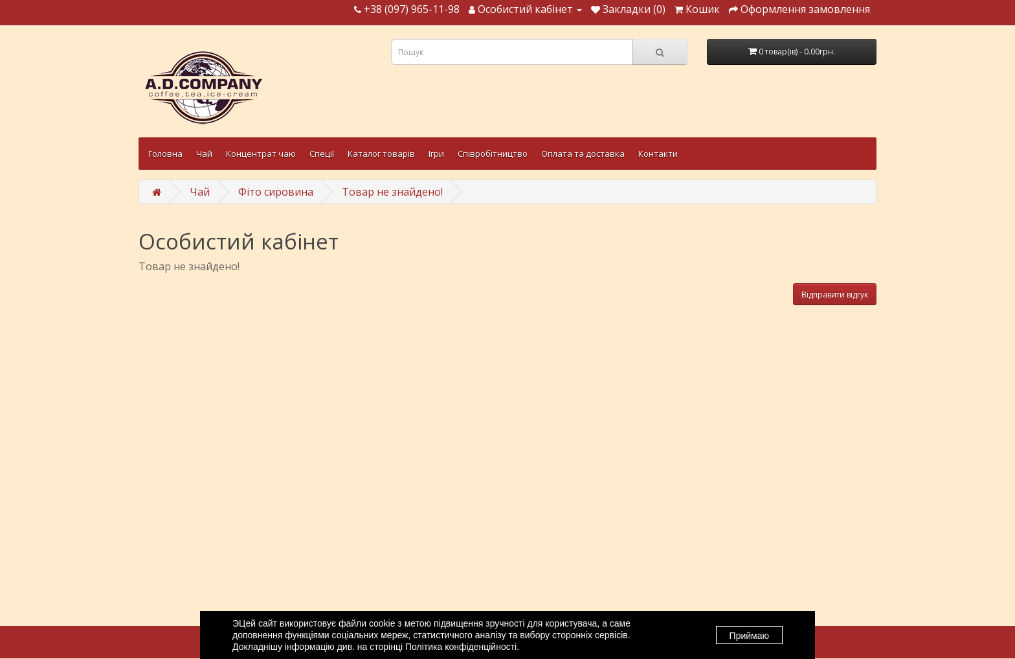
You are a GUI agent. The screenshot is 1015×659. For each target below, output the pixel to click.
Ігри (436, 153)
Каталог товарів (381, 153)
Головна (165, 153)
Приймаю (749, 635)
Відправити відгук (834, 294)
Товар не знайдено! (392, 192)
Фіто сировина (275, 192)
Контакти (658, 153)
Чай (204, 153)
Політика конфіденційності (461, 647)
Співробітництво (493, 153)
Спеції (321, 153)
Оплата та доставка (583, 153)
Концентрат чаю (261, 153)
